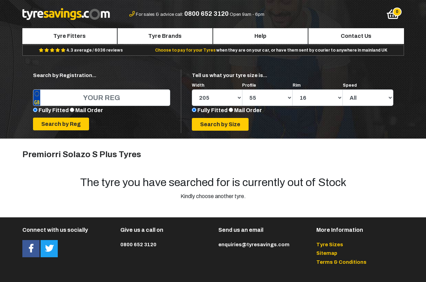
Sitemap (326, 253)
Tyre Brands (165, 36)
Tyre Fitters (69, 36)
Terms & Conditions (341, 262)
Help (260, 36)
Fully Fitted (54, 110)
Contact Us (356, 36)
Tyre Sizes (329, 244)
